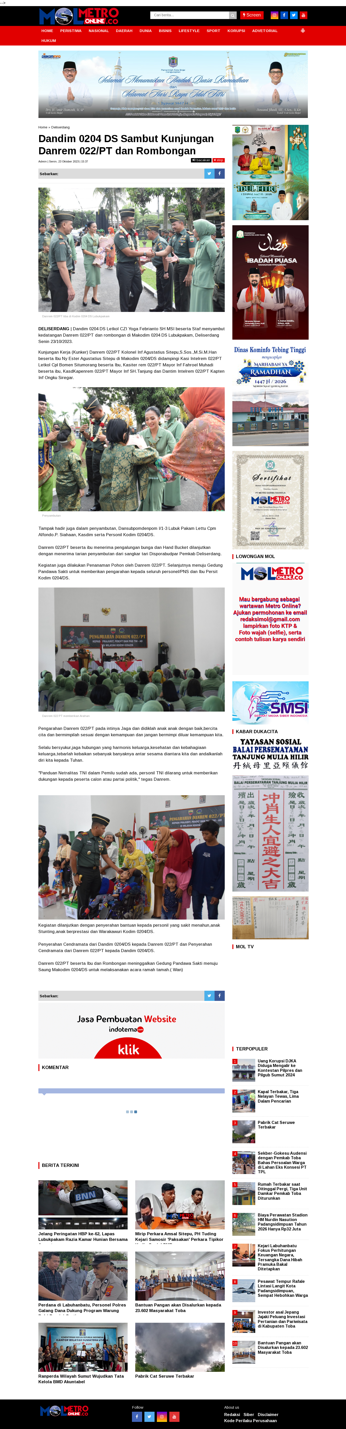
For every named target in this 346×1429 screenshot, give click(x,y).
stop (218, 160)
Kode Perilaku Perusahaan (250, 1421)
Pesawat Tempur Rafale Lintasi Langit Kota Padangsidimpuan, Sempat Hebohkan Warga (283, 1288)
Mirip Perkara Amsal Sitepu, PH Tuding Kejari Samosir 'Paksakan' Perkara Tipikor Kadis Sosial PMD (179, 1239)
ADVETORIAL (265, 30)
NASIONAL (99, 30)
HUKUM (48, 40)
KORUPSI (236, 30)
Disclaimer (268, 1414)
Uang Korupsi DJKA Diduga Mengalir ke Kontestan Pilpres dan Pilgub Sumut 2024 (280, 1068)
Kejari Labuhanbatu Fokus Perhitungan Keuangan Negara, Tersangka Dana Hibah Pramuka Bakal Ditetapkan (280, 1257)
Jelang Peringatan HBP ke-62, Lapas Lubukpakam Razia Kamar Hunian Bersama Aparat (83, 1239)
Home (42, 127)
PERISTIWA (71, 30)
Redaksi (232, 1414)
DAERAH (124, 30)
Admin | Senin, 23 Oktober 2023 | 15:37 (63, 161)
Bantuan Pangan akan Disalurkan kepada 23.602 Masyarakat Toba (283, 1347)
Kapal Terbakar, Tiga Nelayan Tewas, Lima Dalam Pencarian (278, 1096)
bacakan (201, 160)
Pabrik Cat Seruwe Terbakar (164, 1376)
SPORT (213, 30)
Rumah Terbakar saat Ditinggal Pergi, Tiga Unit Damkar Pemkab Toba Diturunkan (282, 1191)
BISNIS (165, 30)
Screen (252, 15)
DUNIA (146, 30)
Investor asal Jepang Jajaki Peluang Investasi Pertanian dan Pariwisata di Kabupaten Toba (282, 1319)
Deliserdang (60, 127)
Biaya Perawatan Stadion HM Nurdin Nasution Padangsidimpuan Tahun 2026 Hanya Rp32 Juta (283, 1222)
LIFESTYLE (189, 30)
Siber (249, 1414)
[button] (302, 28)
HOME (47, 30)
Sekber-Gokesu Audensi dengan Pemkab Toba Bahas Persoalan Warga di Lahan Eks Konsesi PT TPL (282, 1162)
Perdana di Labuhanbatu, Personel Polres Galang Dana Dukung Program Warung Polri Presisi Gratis (82, 1311)
